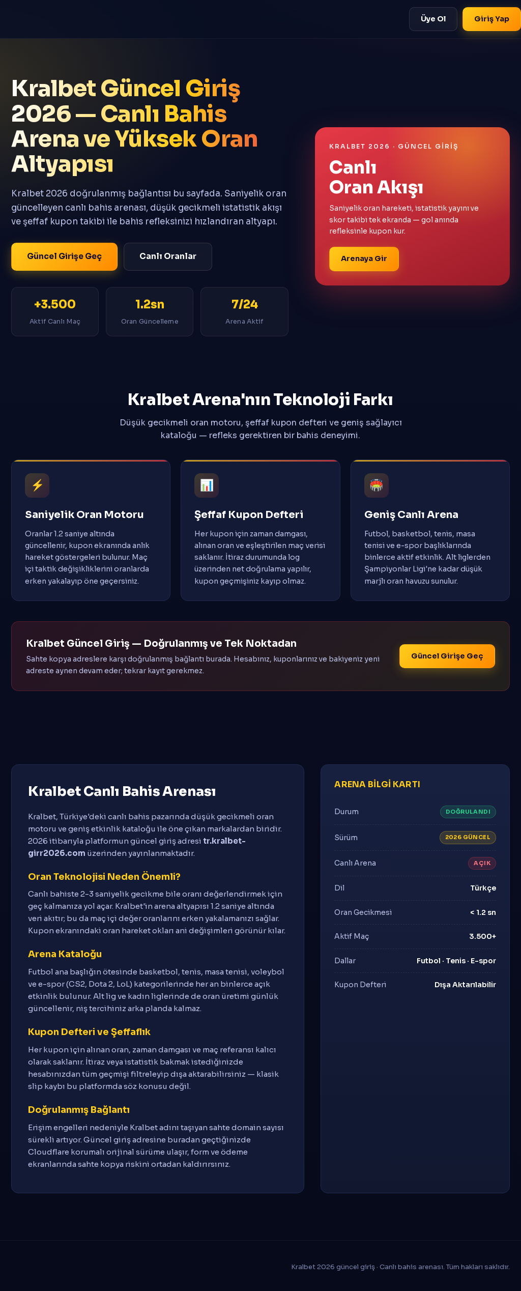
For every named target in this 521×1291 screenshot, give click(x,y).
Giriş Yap (491, 18)
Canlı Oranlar (167, 256)
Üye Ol (433, 18)
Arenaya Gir (364, 258)
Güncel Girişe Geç (64, 256)
